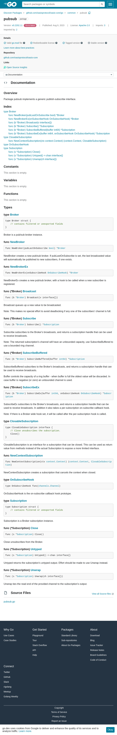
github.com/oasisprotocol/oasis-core (21, 57)
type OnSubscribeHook (16, 144)
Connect (9, 666)
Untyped (36, 549)
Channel (54, 486)
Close (34, 528)
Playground (37, 635)
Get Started (39, 629)
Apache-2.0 (84, 25)
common (71, 13)
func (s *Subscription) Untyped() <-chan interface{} (36, 155)
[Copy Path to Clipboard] (89, 12)
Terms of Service (59, 712)
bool (51, 248)
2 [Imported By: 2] (10, 29)
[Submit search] (102, 4)
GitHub (7, 677)
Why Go (9, 629)
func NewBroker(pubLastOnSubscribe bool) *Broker (36, 115)
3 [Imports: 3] (101, 25)
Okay (110, 729)
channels (44, 486)
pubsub (83, 13)
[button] (5, 43)
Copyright (59, 708)
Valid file (14, 43)
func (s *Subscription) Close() (24, 152)
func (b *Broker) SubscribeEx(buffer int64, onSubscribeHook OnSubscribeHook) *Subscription (59, 133)
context (50, 461)
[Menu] (58, 74)
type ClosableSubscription (18, 137)
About (93, 629)
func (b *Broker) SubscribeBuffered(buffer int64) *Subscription (42, 130)
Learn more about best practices (19, 48)
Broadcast (29, 291)
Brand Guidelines (98, 655)
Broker (14, 214)
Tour (34, 640)
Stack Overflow (39, 645)
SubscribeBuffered (35, 352)
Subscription (51, 324)
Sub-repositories (69, 640)
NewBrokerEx (19, 266)
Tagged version (72, 43)
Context (61, 461)
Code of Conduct (98, 660)
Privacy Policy (59, 716)
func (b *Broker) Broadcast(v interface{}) (30, 122)
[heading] (13, 4)
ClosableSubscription (24, 421)
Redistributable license (44, 43)
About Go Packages (70, 645)
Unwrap (36, 570)
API (34, 650)
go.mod (15, 43)
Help (34, 655)
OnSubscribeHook (57, 273)
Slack (6, 682)
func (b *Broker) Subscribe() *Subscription (31, 126)
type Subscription (13, 148)
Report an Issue (59, 721)
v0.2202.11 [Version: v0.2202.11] (13, 25)
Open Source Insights (15, 67)
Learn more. (25, 731)
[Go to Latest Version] (30, 25)
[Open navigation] (110, 4)
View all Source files (101, 594)
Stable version (97, 43)
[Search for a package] (60, 4)
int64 (62, 359)
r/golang (7, 687)
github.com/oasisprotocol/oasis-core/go (44, 13)
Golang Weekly (11, 696)
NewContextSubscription (26, 455)
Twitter (7, 672)
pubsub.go (9, 601)
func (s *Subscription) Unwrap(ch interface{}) (33, 159)
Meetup (7, 691)
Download (95, 635)
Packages (67, 629)
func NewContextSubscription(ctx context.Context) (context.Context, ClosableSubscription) (57, 141)
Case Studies (10, 640)
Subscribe (29, 318)
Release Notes (97, 650)
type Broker (10, 111)
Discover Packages (13, 13)
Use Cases (9, 635)
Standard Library (69, 635)
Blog (92, 640)
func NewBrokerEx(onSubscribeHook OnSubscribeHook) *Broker (44, 119)
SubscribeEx (31, 387)
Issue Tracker (96, 645)
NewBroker (17, 242)
